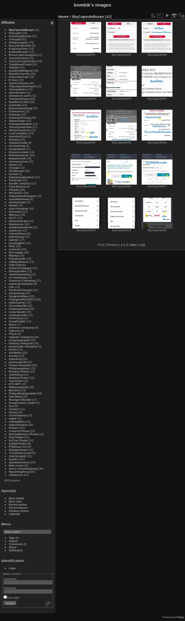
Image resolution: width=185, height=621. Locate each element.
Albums (8, 22)
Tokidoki (14, 67)
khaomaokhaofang (20, 108)
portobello (15, 105)
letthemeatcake (18, 221)
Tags (12, 537)
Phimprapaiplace (19, 368)
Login (12, 568)
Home (63, 16)
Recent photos (18, 504)
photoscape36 (18, 362)
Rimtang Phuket (19, 371)
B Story (13, 79)
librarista (14, 139)
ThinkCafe (15, 180)
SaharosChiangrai (20, 268)
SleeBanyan (16, 170)
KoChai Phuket (18, 440)
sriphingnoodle (18, 315)
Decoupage (16, 252)
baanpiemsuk (17, 158)
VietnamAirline (18, 89)
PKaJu (13, 333)
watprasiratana (18, 424)
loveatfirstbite (17, 321)
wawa (12, 418)
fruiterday (15, 114)
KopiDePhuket (18, 443)
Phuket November (20, 365)
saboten (14, 239)
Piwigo (180, 617)
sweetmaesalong (19, 274)
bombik (13, 174)
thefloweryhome (19, 155)
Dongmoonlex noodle (22, 402)
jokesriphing (16, 236)
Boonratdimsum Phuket (23, 434)
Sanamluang (17, 293)
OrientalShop (17, 233)
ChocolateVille (18, 305)
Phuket (13, 427)
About (12, 547)
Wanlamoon (16, 224)
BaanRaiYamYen (19, 73)
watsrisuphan (17, 302)
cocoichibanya (18, 415)
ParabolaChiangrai (20, 289)
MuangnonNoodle (20, 399)
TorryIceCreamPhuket (22, 61)
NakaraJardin (17, 120)
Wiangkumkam (18, 449)
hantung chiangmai (21, 343)
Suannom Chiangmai (22, 280)
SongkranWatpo (19, 296)
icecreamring (17, 145)
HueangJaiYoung (19, 117)
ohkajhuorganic (18, 42)
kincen (13, 349)
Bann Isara (16, 465)
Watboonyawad (18, 387)
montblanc (15, 352)
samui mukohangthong (23, 468)
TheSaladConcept (20, 452)
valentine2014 (17, 136)
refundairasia (17, 92)
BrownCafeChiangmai (22, 54)
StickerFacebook (19, 130)
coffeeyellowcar (18, 261)
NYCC (13, 217)
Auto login (11, 597)
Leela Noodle (17, 311)
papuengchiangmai (21, 283)
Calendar (14, 513)
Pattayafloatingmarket (22, 393)
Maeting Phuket (19, 377)
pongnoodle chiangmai (23, 346)
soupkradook (17, 148)
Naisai (13, 164)
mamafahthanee (19, 199)
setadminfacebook (20, 227)
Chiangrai (15, 39)
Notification (16, 550)
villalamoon (16, 474)
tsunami (14, 355)
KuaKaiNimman (19, 51)
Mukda (13, 205)
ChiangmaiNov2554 (21, 299)
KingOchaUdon (18, 48)
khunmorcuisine (19, 152)
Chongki (14, 167)
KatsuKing (15, 358)
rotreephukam (17, 202)
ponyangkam (17, 242)
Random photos (19, 510)
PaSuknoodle (17, 258)
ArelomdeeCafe (19, 76)
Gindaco (14, 409)
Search (13, 540)
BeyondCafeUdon (20, 45)
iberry (12, 324)
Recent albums (18, 507)
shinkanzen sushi (20, 95)
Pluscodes (15, 32)
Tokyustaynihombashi (22, 86)
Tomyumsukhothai (20, 126)
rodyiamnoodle (18, 142)
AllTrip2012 (16, 192)
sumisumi (15, 249)
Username (10, 578)
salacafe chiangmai (21, 336)
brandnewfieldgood (21, 70)
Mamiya (14, 255)
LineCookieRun (18, 133)
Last (142, 245)
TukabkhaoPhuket (20, 64)
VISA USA (15, 264)
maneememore (18, 161)
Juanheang (16, 374)
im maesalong (17, 277)
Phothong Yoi (17, 446)
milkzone (14, 330)
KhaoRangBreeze (20, 36)
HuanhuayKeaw (19, 308)
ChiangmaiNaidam (20, 123)
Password (10, 587)
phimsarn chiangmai (21, 327)
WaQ (12, 246)
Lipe (11, 286)
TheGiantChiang (19, 98)
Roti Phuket (16, 437)
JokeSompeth (17, 456)
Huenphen (15, 211)
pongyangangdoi (19, 340)
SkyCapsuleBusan (21, 29)
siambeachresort (19, 462)
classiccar (15, 230)
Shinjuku (14, 189)
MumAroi (14, 390)
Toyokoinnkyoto (18, 83)
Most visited (16, 498)
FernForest (16, 318)
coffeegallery (17, 421)
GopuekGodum (18, 58)
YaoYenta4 (15, 380)
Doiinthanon (16, 111)
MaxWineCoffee (19, 101)
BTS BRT (15, 383)
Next (133, 245)
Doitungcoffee (17, 271)
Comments (16, 544)
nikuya (13, 412)
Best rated (15, 501)
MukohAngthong (19, 471)
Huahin (13, 459)
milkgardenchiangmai (22, 195)
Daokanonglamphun (21, 177)
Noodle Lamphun (20, 183)
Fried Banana (17, 186)
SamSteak (15, 396)
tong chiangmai (18, 208)
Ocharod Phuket (19, 430)
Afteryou (14, 214)
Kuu (11, 405)
